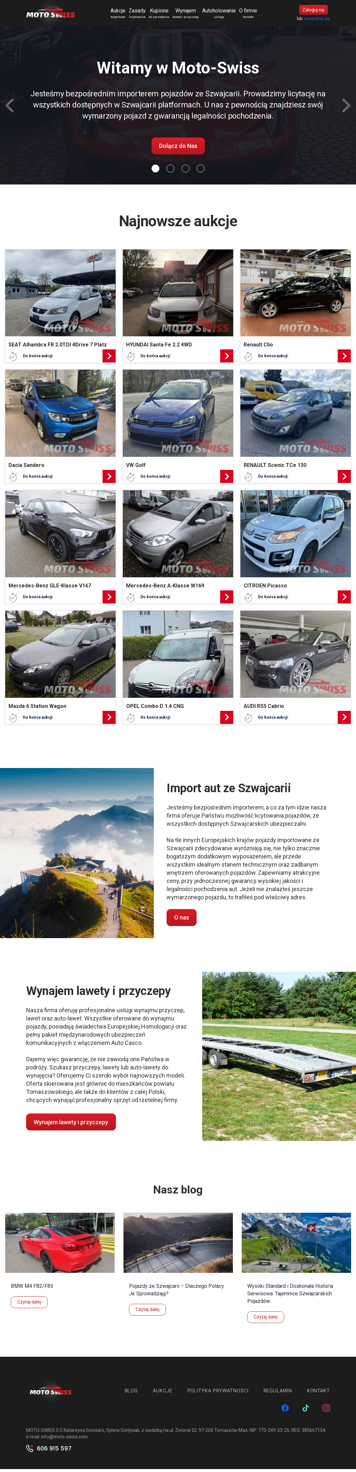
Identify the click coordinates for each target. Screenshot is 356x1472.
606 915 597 (54, 1451)
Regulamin (278, 1394)
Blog (131, 1394)
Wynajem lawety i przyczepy (71, 1125)
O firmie (251, 15)
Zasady (140, 15)
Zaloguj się (313, 11)
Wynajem (188, 15)
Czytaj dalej (29, 1304)
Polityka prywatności (218, 1394)
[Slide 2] (185, 171)
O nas (181, 920)
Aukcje (120, 15)
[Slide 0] (155, 171)
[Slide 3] (200, 171)
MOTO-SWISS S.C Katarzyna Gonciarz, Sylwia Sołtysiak (82, 1433)
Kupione (162, 15)
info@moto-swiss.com (64, 1439)
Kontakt (318, 1394)
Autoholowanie (222, 15)
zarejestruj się (317, 20)
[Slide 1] (170, 171)
